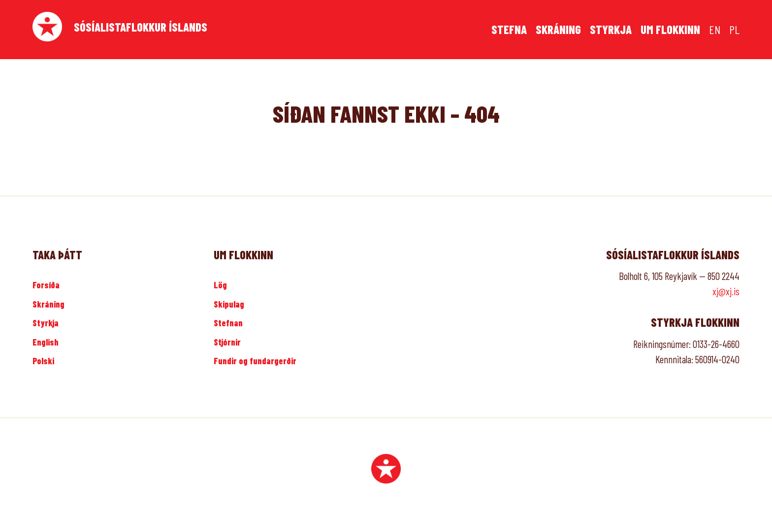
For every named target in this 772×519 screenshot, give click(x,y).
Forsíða (46, 284)
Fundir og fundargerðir (255, 360)
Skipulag (229, 304)
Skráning (558, 29)
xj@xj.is (726, 291)
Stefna (509, 29)
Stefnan (228, 322)
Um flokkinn (670, 29)
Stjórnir (227, 342)
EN (714, 29)
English (45, 342)
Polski (43, 360)
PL (734, 29)
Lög (220, 284)
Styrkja (611, 29)
